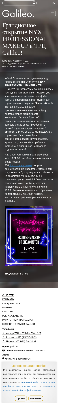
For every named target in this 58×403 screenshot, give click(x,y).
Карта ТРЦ (8, 311)
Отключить (35, 398)
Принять (21, 398)
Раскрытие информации (17, 320)
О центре (8, 295)
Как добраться (11, 303)
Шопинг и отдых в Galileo (18, 324)
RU (53, 3)
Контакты (8, 299)
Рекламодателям (13, 316)
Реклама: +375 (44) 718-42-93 (19, 337)
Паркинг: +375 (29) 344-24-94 (19, 341)
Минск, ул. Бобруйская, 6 (16, 359)
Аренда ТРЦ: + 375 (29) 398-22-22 (21, 333)
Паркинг (7, 307)
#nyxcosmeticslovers (20, 165)
